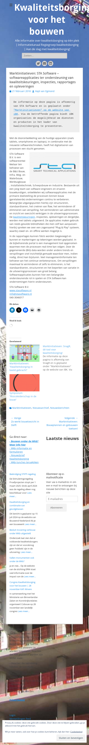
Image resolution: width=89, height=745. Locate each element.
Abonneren (56, 507)
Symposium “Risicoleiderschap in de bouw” (23, 396)
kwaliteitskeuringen (24, 216)
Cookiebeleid (76, 731)
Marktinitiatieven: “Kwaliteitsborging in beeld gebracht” (21, 367)
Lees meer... (30, 524)
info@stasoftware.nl (21, 293)
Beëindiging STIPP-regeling (23, 474)
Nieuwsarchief (41, 407)
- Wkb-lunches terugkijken (24, 462)
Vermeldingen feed (20, 718)
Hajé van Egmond (44, 91)
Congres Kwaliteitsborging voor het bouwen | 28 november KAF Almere (22, 586)
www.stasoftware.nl (21, 290)
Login (13, 715)
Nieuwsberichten (59, 407)
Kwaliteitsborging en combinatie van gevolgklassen (20, 505)
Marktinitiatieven (21, 407)
